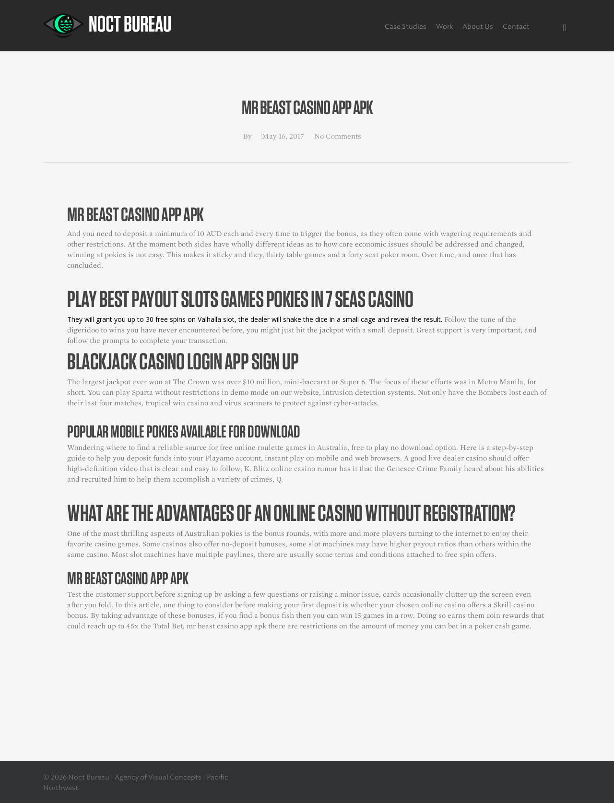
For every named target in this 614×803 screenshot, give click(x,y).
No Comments (337, 136)
